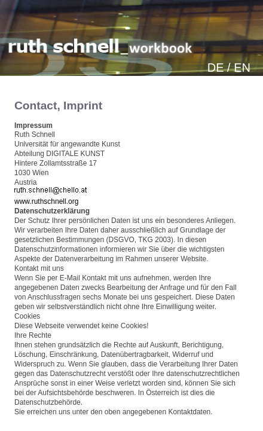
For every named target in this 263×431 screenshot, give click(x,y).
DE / (219, 67)
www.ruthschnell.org (46, 201)
